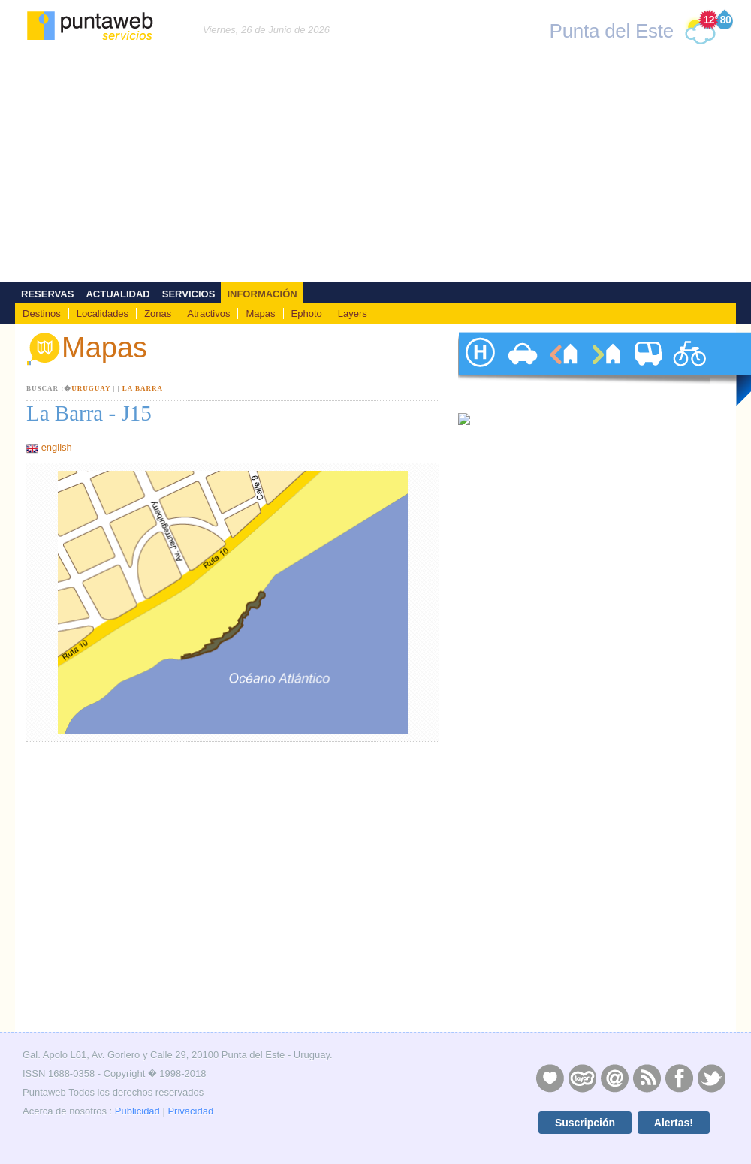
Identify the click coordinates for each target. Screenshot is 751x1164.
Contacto (614, 1078)
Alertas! (673, 1123)
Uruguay (90, 388)
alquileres (563, 369)
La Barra (142, 388)
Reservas (47, 294)
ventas (605, 369)
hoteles (479, 369)
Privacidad (190, 1111)
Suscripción (585, 1123)
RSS (647, 1078)
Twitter (711, 1078)
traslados (647, 369)
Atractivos (208, 313)
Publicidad (137, 1111)
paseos (689, 369)
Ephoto (306, 313)
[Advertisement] (376, 170)
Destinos (42, 313)
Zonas (157, 313)
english (56, 447)
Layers (352, 313)
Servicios (189, 294)
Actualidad (117, 294)
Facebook (679, 1078)
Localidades (102, 313)
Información (262, 294)
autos (521, 369)
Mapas (260, 313)
